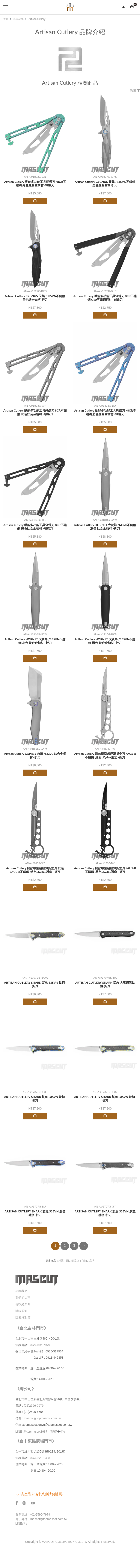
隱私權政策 (22, 1317)
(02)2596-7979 (40, 1345)
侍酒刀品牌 (88, 1260)
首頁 (5, 19)
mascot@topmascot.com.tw (43, 1418)
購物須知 (21, 1311)
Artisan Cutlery (37, 19)
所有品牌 (18, 19)
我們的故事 (22, 1297)
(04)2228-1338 (40, 1458)
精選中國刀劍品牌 (69, 1260)
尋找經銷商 (22, 1304)
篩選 (134, 90)
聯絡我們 (21, 1291)
